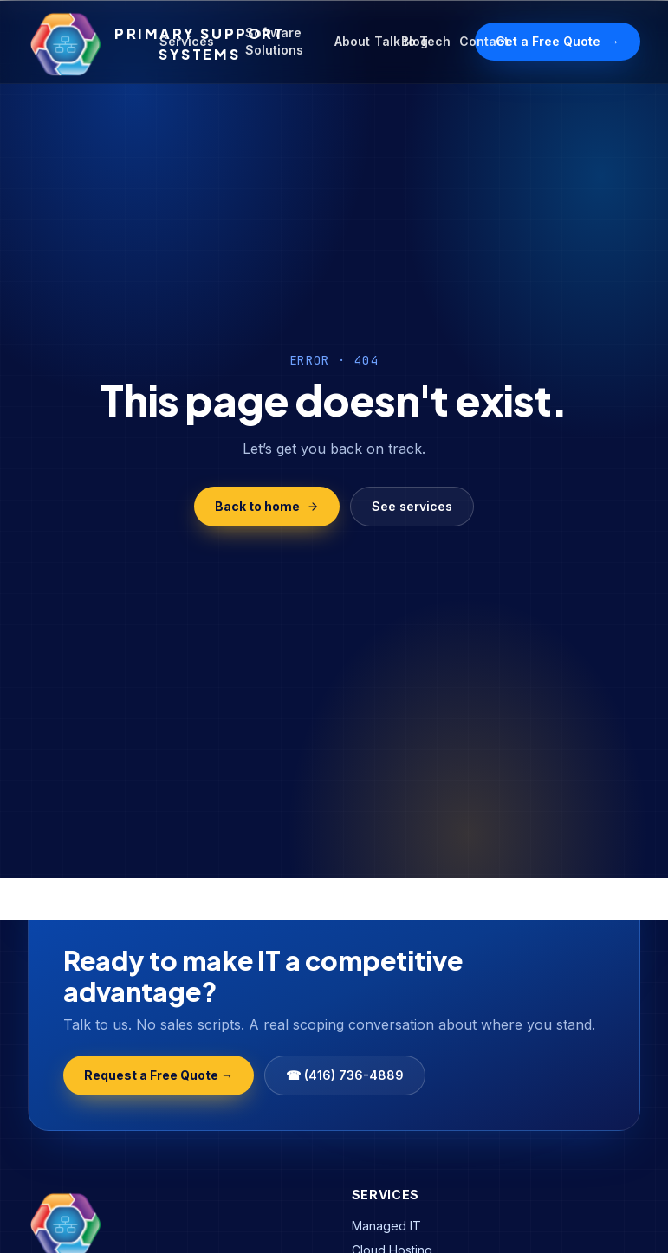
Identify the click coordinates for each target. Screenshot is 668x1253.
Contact (484, 41)
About (352, 41)
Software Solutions (274, 41)
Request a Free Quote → (158, 1075)
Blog (414, 41)
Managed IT (386, 1225)
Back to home (267, 506)
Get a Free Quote (557, 41)
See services (412, 506)
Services (186, 41)
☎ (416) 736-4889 (345, 1075)
